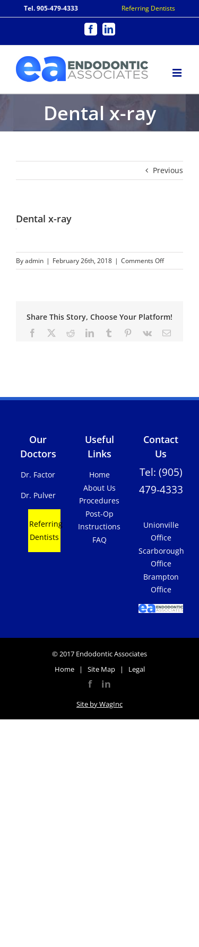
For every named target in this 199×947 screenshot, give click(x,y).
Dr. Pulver (38, 495)
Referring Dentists (148, 8)
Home (99, 475)
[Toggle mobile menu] (177, 71)
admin (34, 260)
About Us (99, 488)
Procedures (99, 500)
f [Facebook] (90, 684)
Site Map (101, 669)
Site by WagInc (99, 704)
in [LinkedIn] (106, 684)
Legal (136, 669)
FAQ (99, 540)
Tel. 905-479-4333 (51, 8)
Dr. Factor (38, 475)
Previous (168, 170)
